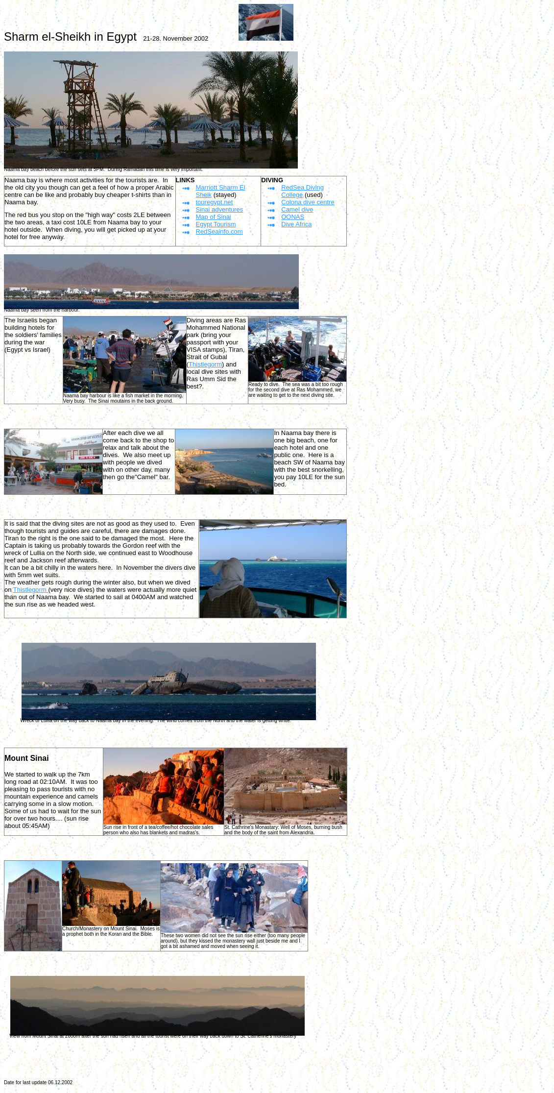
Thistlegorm (205, 364)
